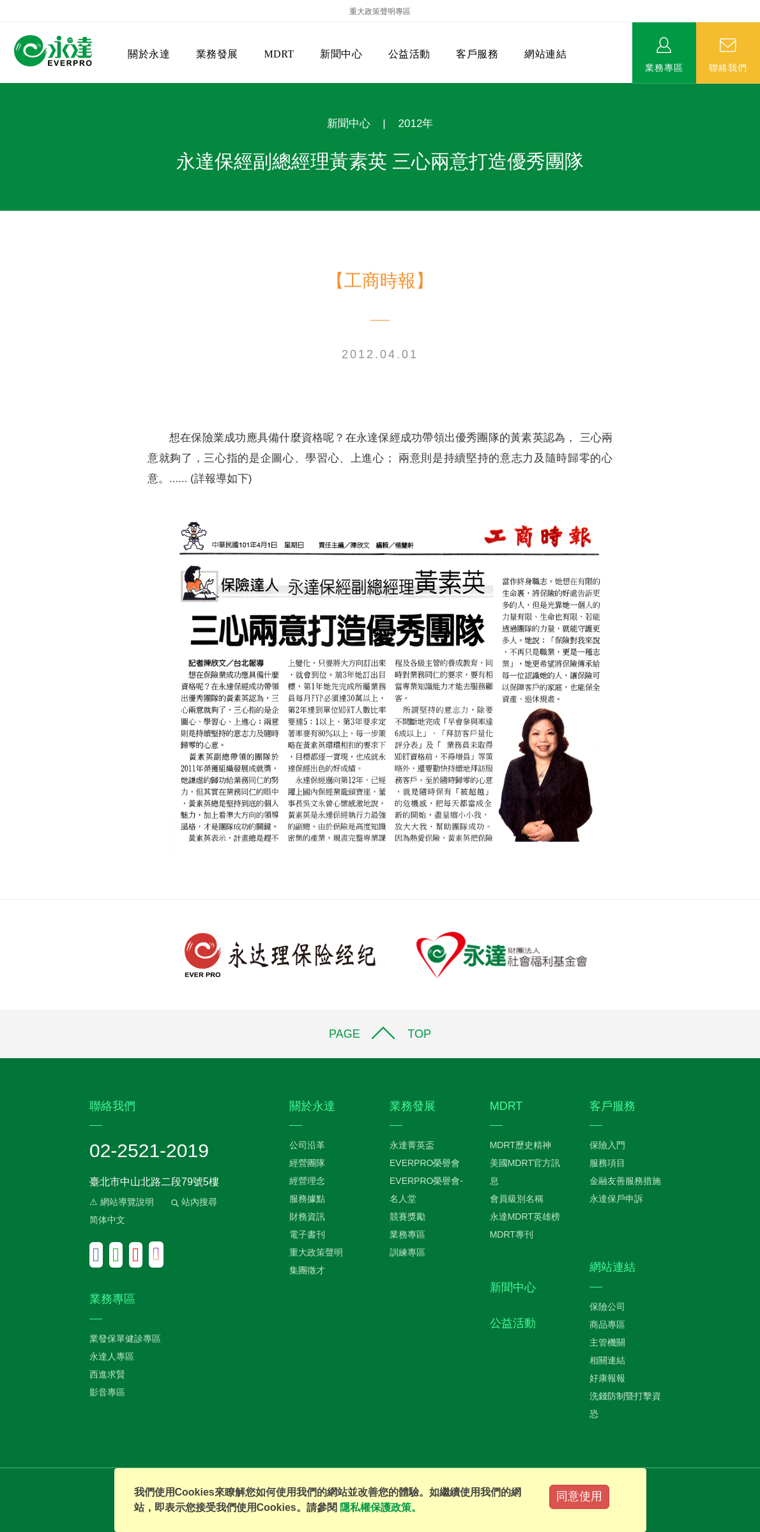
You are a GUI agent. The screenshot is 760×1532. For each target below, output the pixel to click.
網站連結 (545, 54)
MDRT (279, 54)
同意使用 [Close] (579, 1496)
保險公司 (607, 1306)
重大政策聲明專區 (380, 11)
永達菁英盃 (412, 1145)
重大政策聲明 (316, 1252)
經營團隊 (307, 1163)
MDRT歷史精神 (520, 1145)
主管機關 (607, 1342)
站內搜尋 (193, 1202)
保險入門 (607, 1145)
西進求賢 (107, 1374)
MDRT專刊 (511, 1234)
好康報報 (607, 1378)
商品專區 (607, 1324)
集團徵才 (307, 1270)
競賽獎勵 (407, 1216)
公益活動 (409, 54)
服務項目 (607, 1163)
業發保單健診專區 (125, 1338)
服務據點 (307, 1199)
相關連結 (607, 1360)
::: (4, 89)
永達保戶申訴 (616, 1199)
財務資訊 (307, 1216)
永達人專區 (111, 1356)
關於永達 (149, 54)
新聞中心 (341, 54)
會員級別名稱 (516, 1199)
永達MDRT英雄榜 (525, 1216)
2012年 (416, 124)
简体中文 (107, 1220)
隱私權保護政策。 (381, 1507)
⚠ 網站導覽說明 (121, 1202)
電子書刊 (307, 1234)
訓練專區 (407, 1252)
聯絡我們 (728, 67)
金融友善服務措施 (625, 1181)
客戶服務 (477, 54)
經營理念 (307, 1181)
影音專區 (107, 1392)
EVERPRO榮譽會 (425, 1163)
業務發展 (217, 54)
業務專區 (664, 67)
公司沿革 (307, 1145)
